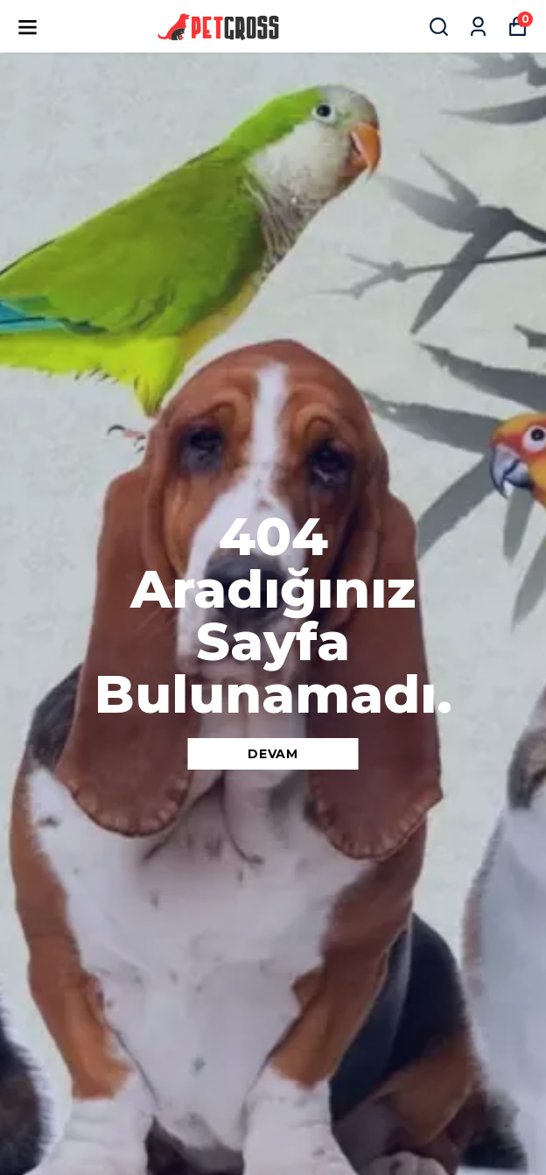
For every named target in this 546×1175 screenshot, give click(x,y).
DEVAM (273, 754)
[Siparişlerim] (478, 27)
